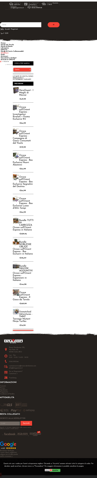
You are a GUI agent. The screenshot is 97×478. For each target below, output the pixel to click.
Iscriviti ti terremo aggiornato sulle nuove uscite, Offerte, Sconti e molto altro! (15, 428)
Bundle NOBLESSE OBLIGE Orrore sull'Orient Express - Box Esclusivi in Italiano (23, 248)
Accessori (4, 56)
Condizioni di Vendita (7, 394)
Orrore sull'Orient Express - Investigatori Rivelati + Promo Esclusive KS (21, 113)
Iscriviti (26, 423)
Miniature (4, 53)
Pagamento (4, 392)
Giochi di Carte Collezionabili (12, 51)
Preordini (18, 84)
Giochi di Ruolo (7, 46)
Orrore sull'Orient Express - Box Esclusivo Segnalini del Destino (23, 182)
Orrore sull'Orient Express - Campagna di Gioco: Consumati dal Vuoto (22, 137)
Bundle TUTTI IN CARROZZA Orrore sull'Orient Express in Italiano (23, 225)
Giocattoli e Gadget (9, 58)
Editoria (4, 50)
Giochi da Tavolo (7, 45)
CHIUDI (49, 473)
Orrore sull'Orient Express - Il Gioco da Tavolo (21, 296)
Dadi (3, 54)
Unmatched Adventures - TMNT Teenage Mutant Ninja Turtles (22, 316)
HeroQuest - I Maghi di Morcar (26, 92)
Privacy (88, 466)
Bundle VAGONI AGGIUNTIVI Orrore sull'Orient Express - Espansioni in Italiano (23, 273)
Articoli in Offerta (8, 59)
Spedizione (4, 390)
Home (3, 43)
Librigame (5, 48)
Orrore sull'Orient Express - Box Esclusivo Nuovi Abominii (23, 160)
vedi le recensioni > (6, 456)
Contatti (3, 386)
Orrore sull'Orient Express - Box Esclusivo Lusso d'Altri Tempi (23, 203)
